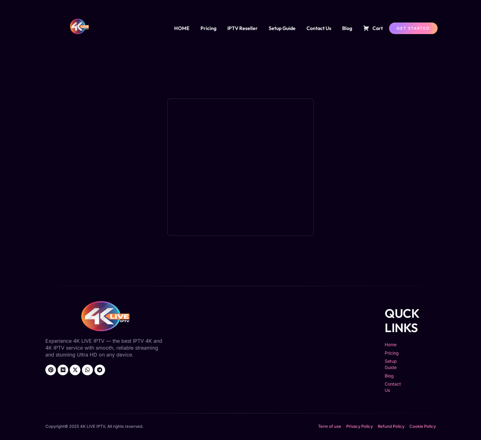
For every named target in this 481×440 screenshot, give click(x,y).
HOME (182, 28)
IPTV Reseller (242, 28)
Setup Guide (282, 28)
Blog (347, 28)
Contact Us (318, 28)
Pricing (208, 28)
